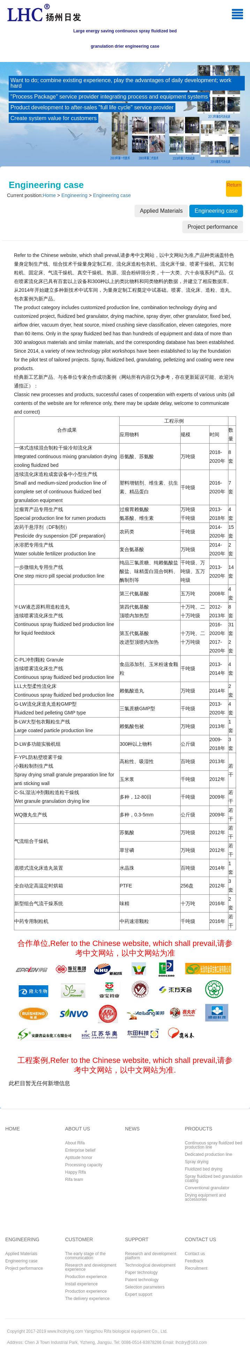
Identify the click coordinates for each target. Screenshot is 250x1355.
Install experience (81, 1284)
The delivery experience (87, 1298)
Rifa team (74, 1179)
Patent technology (142, 1279)
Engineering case (112, 195)
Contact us (195, 1253)
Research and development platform (150, 1255)
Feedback (194, 1261)
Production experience (86, 1276)
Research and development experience (90, 1267)
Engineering (74, 195)
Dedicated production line (208, 1154)
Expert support (138, 1294)
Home (49, 195)
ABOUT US (77, 1128)
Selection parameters (145, 1287)
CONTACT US (200, 1239)
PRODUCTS (198, 1128)
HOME (12, 1128)
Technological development (150, 1265)
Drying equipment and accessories (205, 1197)
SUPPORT (137, 1239)
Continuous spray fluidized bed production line (213, 1145)
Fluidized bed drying (203, 1169)
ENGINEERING (22, 1239)
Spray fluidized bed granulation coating (213, 1178)
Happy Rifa (75, 1172)
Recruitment (196, 1268)
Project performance (24, 1268)
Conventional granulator (207, 1187)
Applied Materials (21, 1253)
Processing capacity (84, 1164)
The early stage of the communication (85, 1255)
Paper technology (141, 1272)
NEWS (132, 1128)
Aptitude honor (78, 1157)
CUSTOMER (79, 1239)
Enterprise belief (80, 1150)
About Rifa (75, 1143)
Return (234, 185)
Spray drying (196, 1161)
